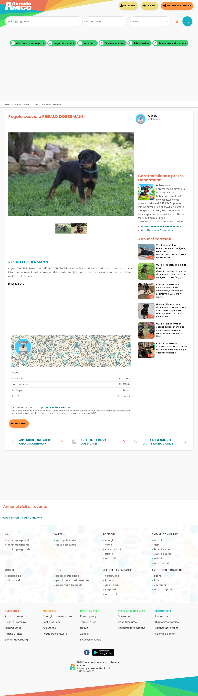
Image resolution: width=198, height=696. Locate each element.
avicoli (158, 558)
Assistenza (49, 628)
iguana (109, 580)
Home (7, 104)
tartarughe (112, 575)
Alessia (152, 115)
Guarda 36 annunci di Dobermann (161, 226)
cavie (108, 544)
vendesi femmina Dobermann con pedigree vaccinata (170, 248)
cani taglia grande (51, 104)
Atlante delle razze (166, 628)
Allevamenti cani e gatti (27, 43)
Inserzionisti (162, 616)
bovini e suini (162, 549)
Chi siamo (124, 616)
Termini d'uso (88, 622)
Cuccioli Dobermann (167, 284)
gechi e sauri (113, 585)
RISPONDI (20, 423)
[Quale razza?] (105, 21)
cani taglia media (18, 544)
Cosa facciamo (127, 622)
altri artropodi (163, 589)
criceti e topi (113, 549)
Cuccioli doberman (166, 343)
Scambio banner (165, 633)
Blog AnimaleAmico (167, 622)
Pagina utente (13, 633)
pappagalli (14, 575)
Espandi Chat (13, 628)
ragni (157, 575)
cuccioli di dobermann (168, 304)
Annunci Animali (22, 104)
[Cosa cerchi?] (44, 21)
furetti (109, 554)
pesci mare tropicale (69, 585)
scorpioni (160, 585)
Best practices (52, 622)
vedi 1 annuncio (32, 517)
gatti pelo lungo (66, 544)
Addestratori (138, 43)
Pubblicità (12, 611)
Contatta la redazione (131, 628)
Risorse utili (163, 611)
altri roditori (112, 558)
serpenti (110, 589)
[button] (131, 175)
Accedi (151, 5)
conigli (109, 540)
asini (157, 544)
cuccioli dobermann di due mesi (171, 266)
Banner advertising (16, 639)
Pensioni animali (111, 43)
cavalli (158, 540)
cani (35, 104)
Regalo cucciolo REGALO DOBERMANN (46, 116)
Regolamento (89, 611)
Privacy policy (88, 616)
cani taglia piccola (18, 540)
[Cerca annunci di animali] (187, 21)
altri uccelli (14, 580)
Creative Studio (97, 668)
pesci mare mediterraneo (72, 580)
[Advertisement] (99, 79)
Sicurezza (49, 611)
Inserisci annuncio (179, 5)
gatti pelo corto (66, 540)
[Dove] (150, 21)
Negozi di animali (61, 43)
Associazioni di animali (169, 43)
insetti (158, 580)
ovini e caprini (163, 554)
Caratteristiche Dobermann (157, 230)
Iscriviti (129, 5)
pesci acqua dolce (67, 575)
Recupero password (55, 633)
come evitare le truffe (57, 407)
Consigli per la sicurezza (57, 616)
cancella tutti (10, 517)
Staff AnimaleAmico (131, 611)
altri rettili (111, 594)
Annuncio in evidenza (18, 616)
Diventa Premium (15, 622)
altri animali (161, 563)
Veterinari (86, 43)
